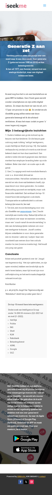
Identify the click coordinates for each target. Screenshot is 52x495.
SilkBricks (21, 476)
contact (42, 476)
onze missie (25, 211)
